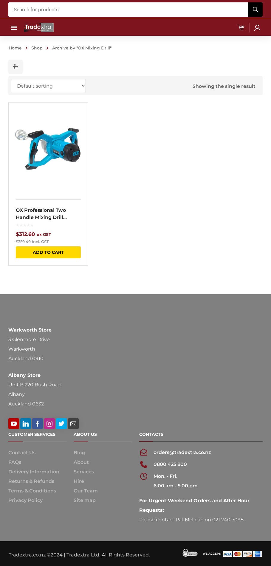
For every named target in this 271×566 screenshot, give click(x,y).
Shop (37, 48)
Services (84, 472)
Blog (79, 452)
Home (15, 48)
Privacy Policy (25, 500)
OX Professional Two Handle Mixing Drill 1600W (41, 214)
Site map (85, 500)
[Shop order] (48, 86)
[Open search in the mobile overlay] (135, 9)
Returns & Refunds (31, 481)
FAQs (14, 462)
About (81, 462)
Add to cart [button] (48, 252)
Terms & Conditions (32, 491)
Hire (79, 481)
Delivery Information (33, 472)
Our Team (86, 491)
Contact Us (21, 452)
